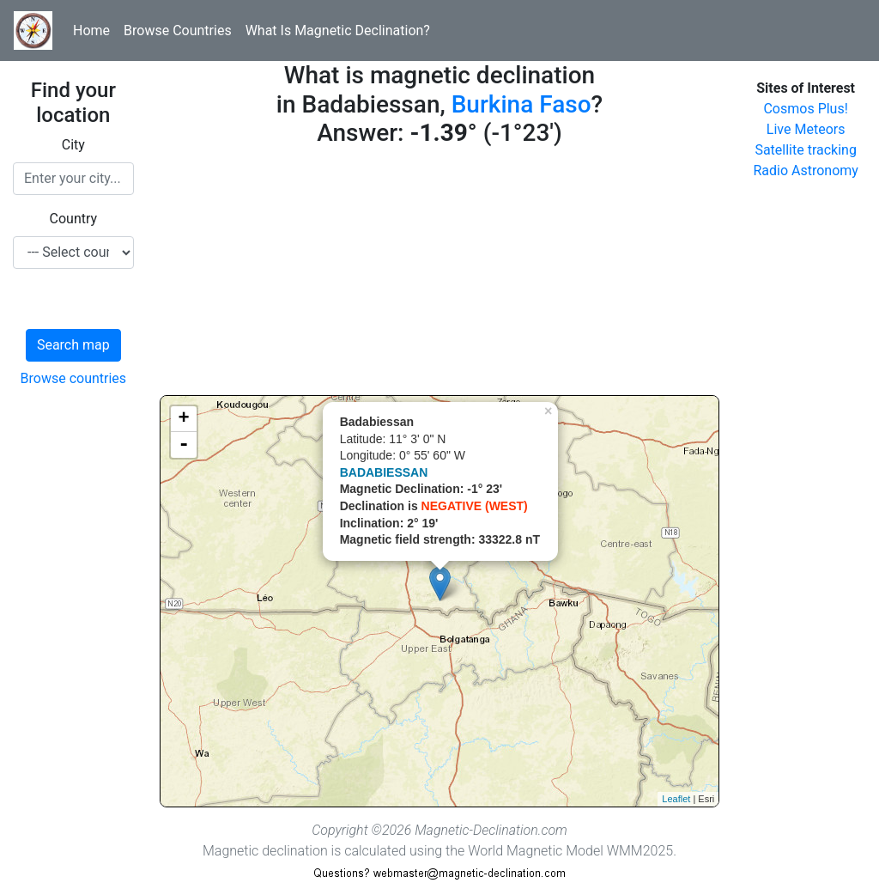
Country (74, 218)
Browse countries (74, 378)
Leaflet (676, 799)
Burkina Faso (521, 104)
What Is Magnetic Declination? (338, 30)
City (73, 145)
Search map (73, 345)
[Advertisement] (440, 275)
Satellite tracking (806, 150)
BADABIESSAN (384, 472)
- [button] (184, 445)
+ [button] (184, 419)
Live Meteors (806, 129)
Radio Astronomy (805, 170)
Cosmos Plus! (805, 108)
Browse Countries (178, 30)
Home (91, 30)
